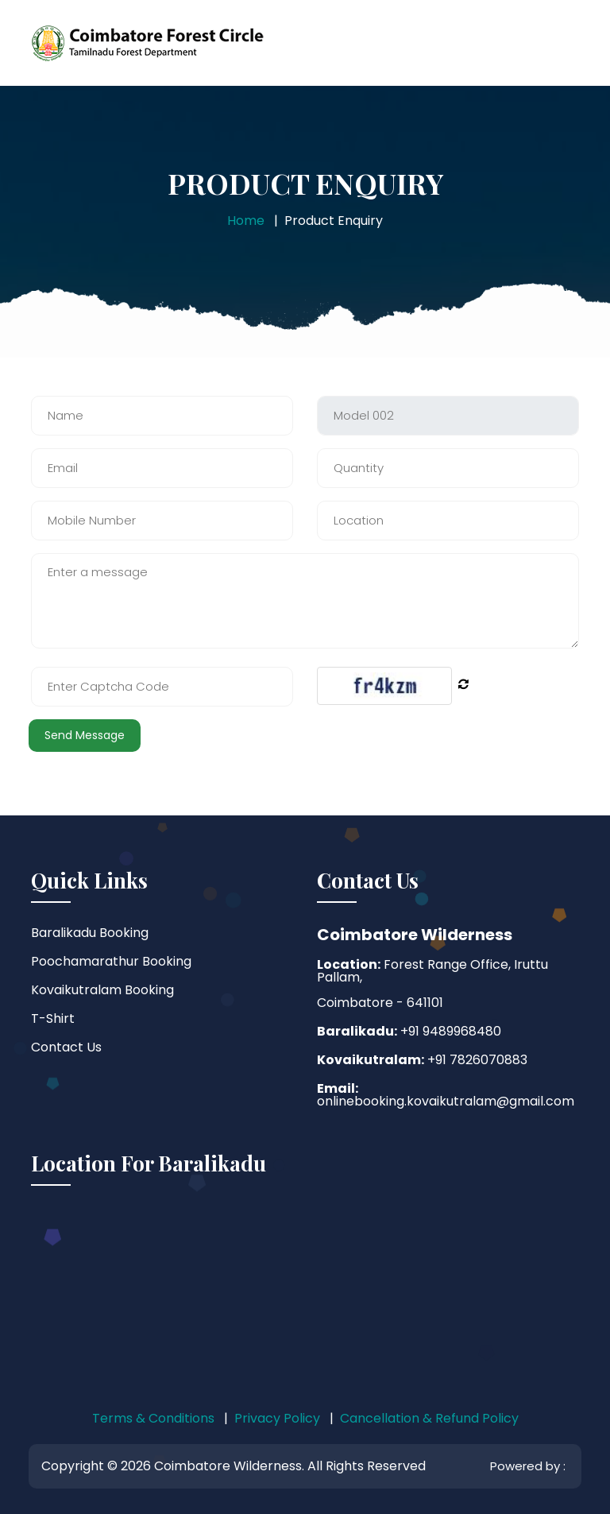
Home (245, 220)
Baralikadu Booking (90, 933)
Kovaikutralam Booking (102, 990)
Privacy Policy (277, 1418)
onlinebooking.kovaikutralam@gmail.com (445, 1101)
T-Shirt (53, 1018)
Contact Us (66, 1047)
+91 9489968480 (449, 1031)
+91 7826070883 (475, 1060)
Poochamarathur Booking (111, 961)
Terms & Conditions (153, 1418)
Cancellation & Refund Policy (429, 1418)
